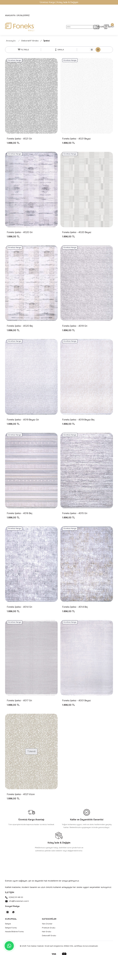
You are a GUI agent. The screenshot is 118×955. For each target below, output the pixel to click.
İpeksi (46, 40)
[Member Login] (106, 27)
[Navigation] (23, 15)
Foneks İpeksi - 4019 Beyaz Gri (23, 419)
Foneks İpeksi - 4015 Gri (74, 513)
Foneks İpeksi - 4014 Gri (19, 607)
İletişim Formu (11, 928)
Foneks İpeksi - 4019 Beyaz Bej (78, 419)
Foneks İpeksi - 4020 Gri (20, 232)
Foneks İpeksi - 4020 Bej (20, 326)
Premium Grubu (48, 928)
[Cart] (111, 27)
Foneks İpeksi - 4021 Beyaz (76, 138)
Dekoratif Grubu (49, 935)
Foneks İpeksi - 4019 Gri (74, 326)
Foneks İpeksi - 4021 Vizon (21, 794)
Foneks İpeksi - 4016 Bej (19, 513)
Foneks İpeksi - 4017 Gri (19, 700)
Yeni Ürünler (47, 924)
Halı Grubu (46, 931)
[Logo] (20, 27)
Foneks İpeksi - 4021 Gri (19, 138)
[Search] (79, 27)
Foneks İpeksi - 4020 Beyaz (76, 232)
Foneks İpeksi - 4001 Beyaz (76, 700)
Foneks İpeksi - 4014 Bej (75, 607)
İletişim (8, 924)
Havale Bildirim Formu (14, 931)
